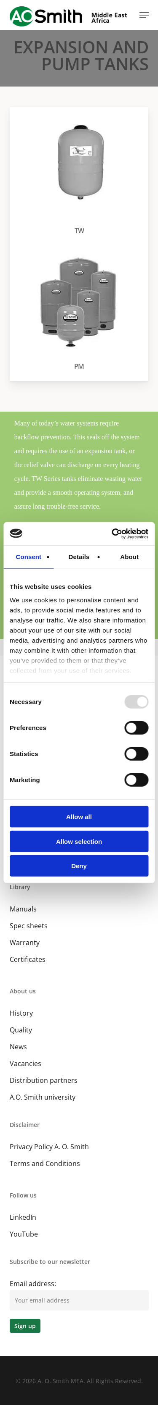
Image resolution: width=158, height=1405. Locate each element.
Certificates (28, 959)
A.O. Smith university (42, 1097)
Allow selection (79, 841)
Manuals (23, 909)
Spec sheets (29, 925)
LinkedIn (23, 1217)
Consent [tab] (28, 556)
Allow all (79, 816)
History (21, 1013)
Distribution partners (44, 1080)
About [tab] (129, 556)
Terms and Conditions (45, 1163)
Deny (79, 865)
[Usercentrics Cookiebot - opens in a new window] (112, 533)
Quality (21, 1030)
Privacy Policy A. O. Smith (49, 1146)
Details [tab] (79, 556)
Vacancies (25, 1063)
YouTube (24, 1234)
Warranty (25, 942)
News (18, 1046)
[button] (144, 15)
